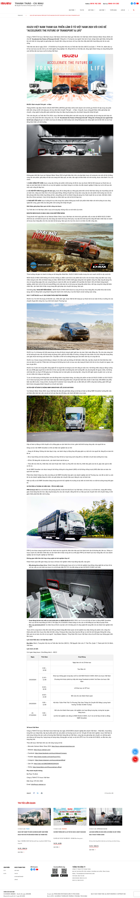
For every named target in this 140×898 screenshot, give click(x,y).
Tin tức (82, 10)
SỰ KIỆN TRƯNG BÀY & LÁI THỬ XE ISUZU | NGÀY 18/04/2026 (69, 832)
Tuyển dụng (113, 10)
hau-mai (105, 829)
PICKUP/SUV (64, 829)
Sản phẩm (7, 867)
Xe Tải (5, 873)
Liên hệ (123, 10)
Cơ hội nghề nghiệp (18, 876)
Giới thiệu (16, 870)
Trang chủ (20, 15)
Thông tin (24, 848)
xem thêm (21, 852)
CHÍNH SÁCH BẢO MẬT (9, 891)
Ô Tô (5, 870)
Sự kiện (60, 843)
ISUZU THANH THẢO (19, 867)
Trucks (27, 829)
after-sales (100, 829)
